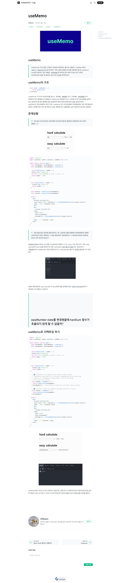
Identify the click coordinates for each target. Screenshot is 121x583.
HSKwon (31, 23)
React (31, 26)
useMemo (57, 26)
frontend (39, 26)
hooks (48, 26)
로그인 (100, 2)
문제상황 (100, 36)
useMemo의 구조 (102, 34)
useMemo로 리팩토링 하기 (105, 38)
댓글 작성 (88, 564)
